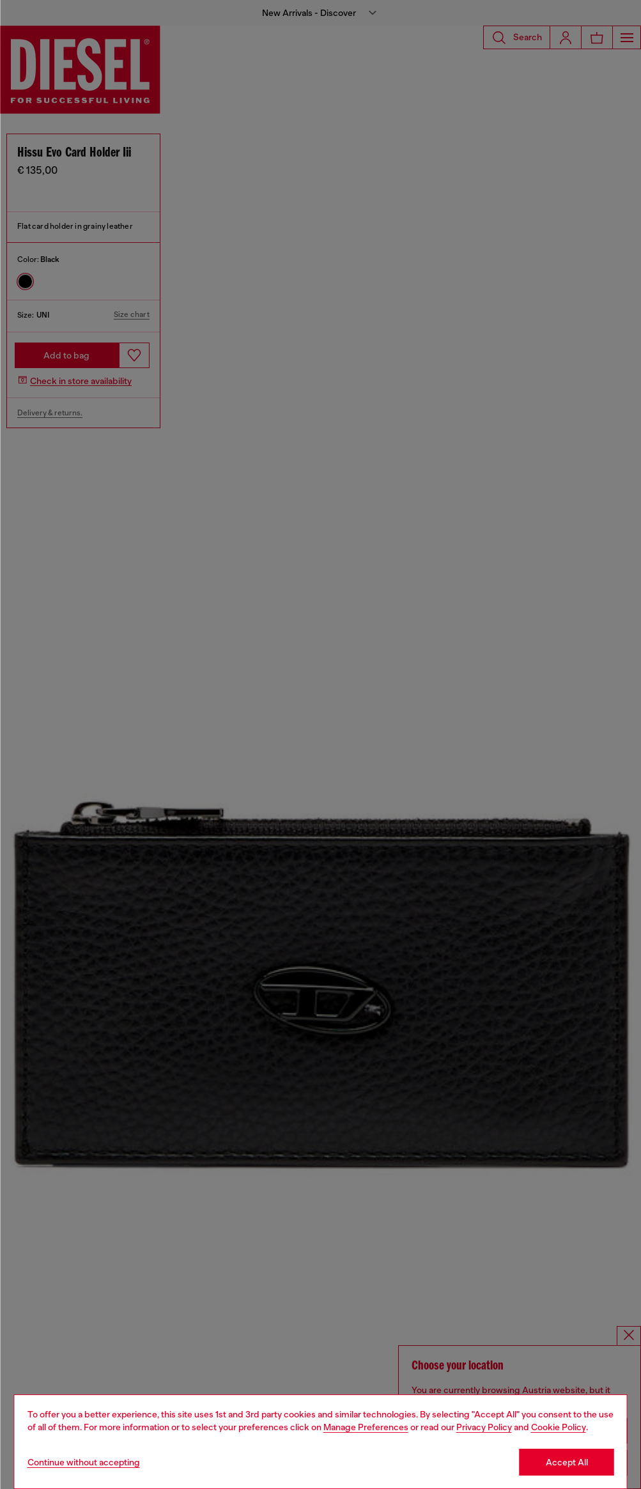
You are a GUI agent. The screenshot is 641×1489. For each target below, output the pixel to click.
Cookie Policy (558, 1427)
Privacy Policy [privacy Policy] (484, 1427)
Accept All (567, 1462)
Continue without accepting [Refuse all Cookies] (83, 1462)
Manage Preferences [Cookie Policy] (365, 1427)
